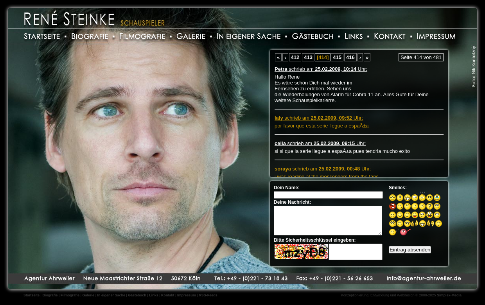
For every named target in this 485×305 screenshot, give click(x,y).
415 (337, 57)
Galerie (89, 295)
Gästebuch (137, 295)
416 (350, 57)
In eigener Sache (111, 295)
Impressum (186, 295)
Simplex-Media (449, 295)
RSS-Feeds (208, 295)
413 (308, 57)
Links (153, 295)
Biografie (49, 295)
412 (295, 57)
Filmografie (70, 295)
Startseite (31, 295)
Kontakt (167, 295)
